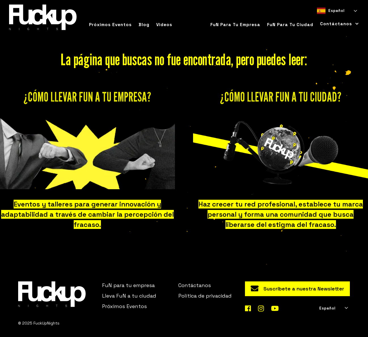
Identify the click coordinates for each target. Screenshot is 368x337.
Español (331, 10)
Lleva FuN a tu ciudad (129, 295)
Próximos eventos (110, 24)
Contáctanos (194, 285)
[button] (338, 24)
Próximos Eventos (124, 306)
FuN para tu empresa (235, 24)
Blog (144, 24)
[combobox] (336, 11)
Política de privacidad (205, 295)
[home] (43, 17)
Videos (164, 24)
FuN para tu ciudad (290, 24)
